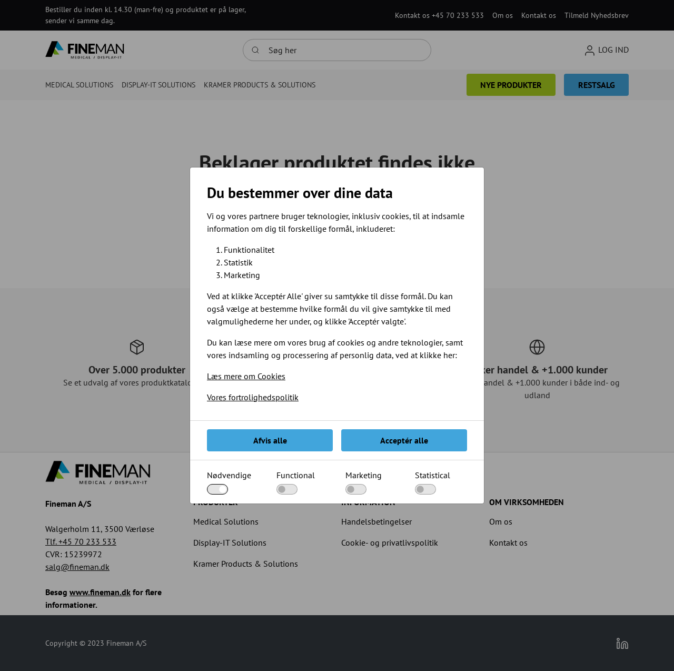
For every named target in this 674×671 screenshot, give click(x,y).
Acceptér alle (404, 440)
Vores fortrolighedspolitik (253, 397)
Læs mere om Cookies (246, 376)
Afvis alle (270, 440)
